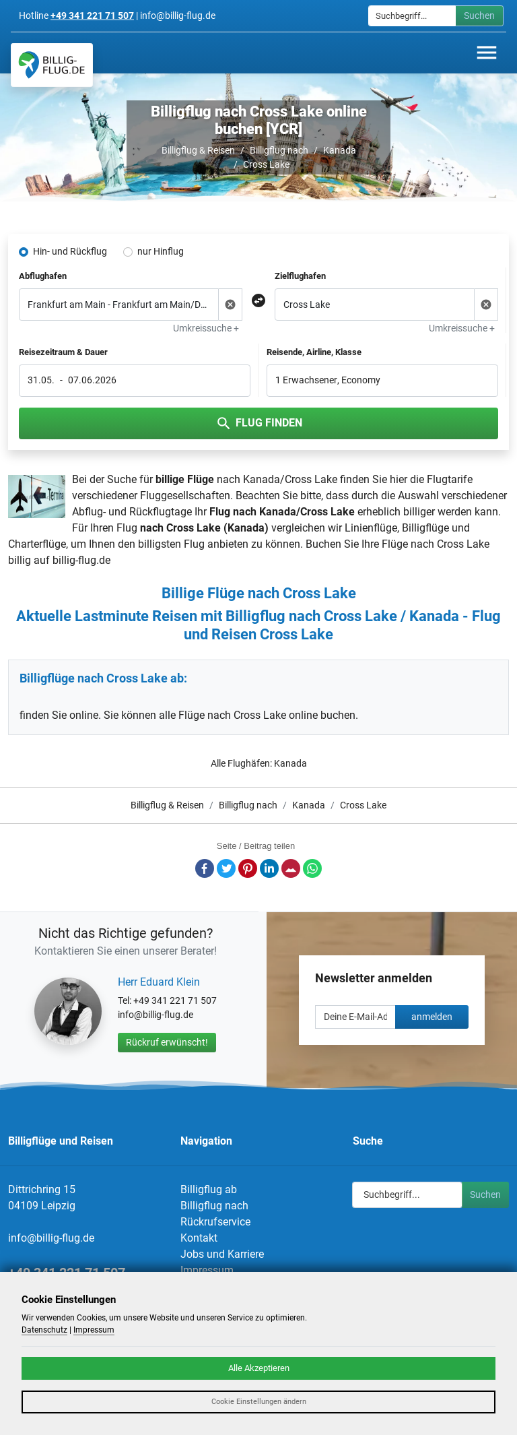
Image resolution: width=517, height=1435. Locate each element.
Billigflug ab (208, 1189)
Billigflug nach (279, 150)
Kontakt (198, 1238)
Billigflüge (425, 527)
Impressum (207, 1270)
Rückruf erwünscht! (167, 1042)
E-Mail (290, 868)
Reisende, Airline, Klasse (314, 352)
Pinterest (247, 868)
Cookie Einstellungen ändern (258, 1401)
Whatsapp (312, 868)
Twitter (226, 868)
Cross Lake (266, 164)
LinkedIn (269, 868)
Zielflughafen (300, 276)
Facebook (204, 868)
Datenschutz (44, 1330)
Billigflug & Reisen (198, 150)
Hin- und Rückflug (70, 251)
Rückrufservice (215, 1221)
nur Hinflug (160, 251)
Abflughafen (43, 276)
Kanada (339, 150)
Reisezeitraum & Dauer (63, 352)
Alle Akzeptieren (258, 1368)
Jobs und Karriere (222, 1254)
